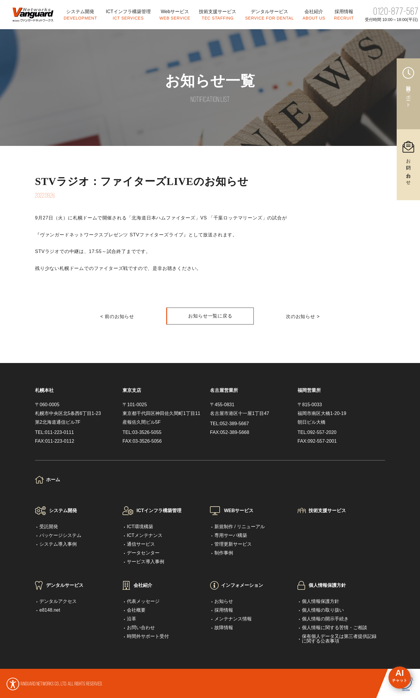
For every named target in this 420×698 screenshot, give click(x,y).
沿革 (131, 618)
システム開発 (63, 510)
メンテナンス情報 (233, 618)
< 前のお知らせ (117, 316)
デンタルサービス (64, 585)
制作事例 (223, 552)
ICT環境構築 (140, 526)
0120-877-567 (396, 12)
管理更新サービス (233, 544)
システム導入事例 (58, 544)
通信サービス (141, 544)
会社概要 (136, 610)
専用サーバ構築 (230, 535)
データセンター (143, 552)
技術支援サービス (327, 510)
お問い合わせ (141, 627)
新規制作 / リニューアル (239, 526)
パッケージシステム (60, 535)
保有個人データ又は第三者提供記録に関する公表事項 (339, 638)
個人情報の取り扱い (323, 610)
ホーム (53, 479)
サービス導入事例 (145, 561)
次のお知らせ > (303, 316)
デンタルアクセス (58, 601)
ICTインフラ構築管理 (158, 510)
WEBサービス (238, 510)
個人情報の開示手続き (325, 618)
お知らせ (223, 601)
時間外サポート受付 (148, 636)
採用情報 (223, 610)
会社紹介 (143, 585)
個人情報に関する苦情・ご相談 (334, 627)
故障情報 (223, 627)
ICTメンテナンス (144, 535)
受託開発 (48, 526)
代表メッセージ (143, 601)
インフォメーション (242, 585)
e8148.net (49, 610)
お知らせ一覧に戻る (210, 315)
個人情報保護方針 (327, 585)
